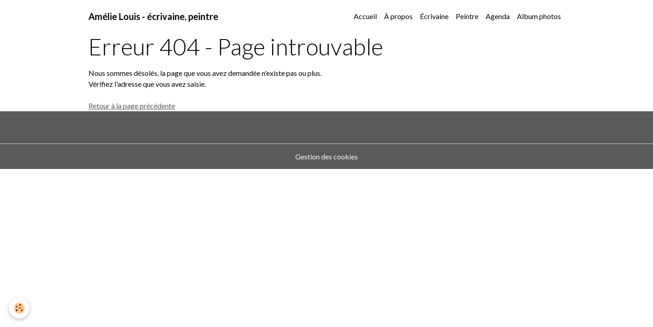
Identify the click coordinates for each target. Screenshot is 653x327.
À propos (398, 16)
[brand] (153, 16)
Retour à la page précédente (131, 105)
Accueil (365, 16)
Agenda (498, 16)
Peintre (467, 16)
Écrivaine (434, 16)
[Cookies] (19, 308)
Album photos (539, 16)
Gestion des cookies (326, 156)
